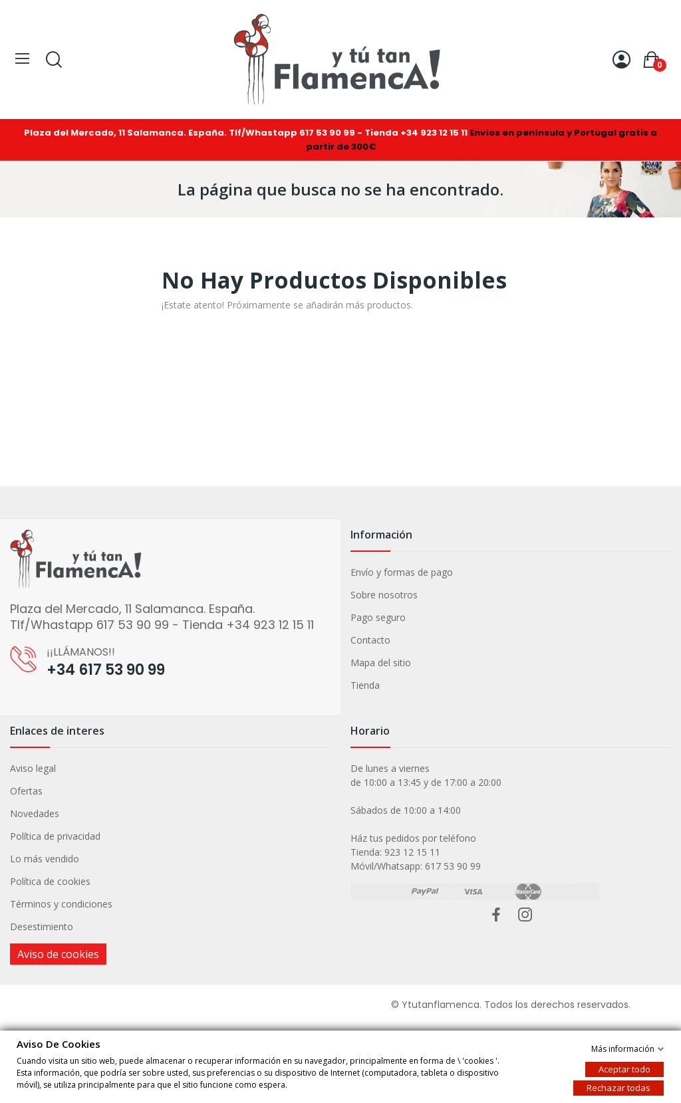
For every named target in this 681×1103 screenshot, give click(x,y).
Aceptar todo (624, 1068)
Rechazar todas (618, 1087)
